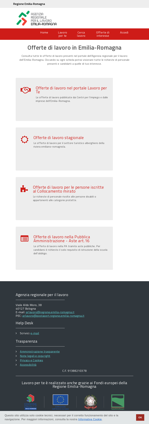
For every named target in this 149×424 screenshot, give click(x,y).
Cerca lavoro (81, 34)
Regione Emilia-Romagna (29, 4)
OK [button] (140, 417)
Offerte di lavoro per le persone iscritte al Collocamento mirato (68, 189)
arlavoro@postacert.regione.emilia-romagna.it (53, 316)
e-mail (35, 333)
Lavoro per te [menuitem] (62, 34)
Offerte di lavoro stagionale (58, 137)
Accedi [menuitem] (124, 32)
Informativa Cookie (90, 419)
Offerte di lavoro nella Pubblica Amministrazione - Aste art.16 (61, 239)
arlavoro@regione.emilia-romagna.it (50, 312)
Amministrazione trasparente (40, 351)
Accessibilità (28, 364)
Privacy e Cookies (31, 360)
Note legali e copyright (35, 356)
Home (44, 32)
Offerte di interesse (102, 34)
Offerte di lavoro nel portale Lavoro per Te (71, 90)
